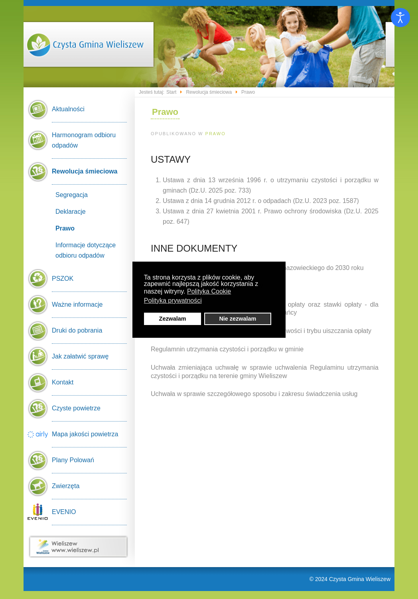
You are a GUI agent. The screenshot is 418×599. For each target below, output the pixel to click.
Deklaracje (70, 211)
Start (171, 92)
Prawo (215, 133)
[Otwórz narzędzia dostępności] (400, 17)
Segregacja (71, 194)
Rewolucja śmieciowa (209, 92)
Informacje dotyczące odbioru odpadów (85, 250)
